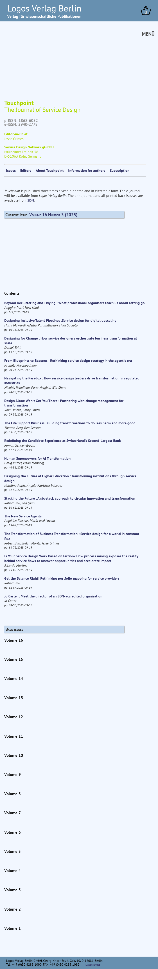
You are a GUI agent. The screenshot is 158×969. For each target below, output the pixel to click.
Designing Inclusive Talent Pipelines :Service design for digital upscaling (60, 320)
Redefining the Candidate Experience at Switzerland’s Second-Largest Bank (62, 440)
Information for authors (86, 170)
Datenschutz (93, 964)
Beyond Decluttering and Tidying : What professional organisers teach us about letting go (74, 303)
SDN (30, 200)
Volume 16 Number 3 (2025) (53, 214)
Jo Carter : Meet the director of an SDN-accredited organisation (53, 596)
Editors (25, 170)
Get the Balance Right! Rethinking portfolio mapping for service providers (62, 578)
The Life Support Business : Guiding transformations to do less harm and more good (69, 423)
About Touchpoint (50, 170)
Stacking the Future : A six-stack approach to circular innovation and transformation (69, 498)
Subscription (119, 170)
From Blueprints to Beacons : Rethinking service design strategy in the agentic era (68, 360)
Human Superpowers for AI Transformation (37, 458)
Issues (11, 170)
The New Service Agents (23, 516)
